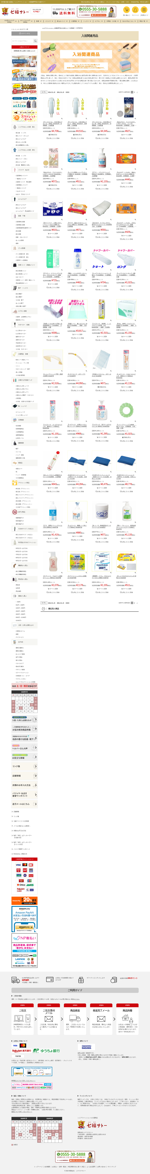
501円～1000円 (20, 605)
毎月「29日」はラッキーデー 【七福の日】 (23, 836)
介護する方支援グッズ (25, 380)
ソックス (86, 21)
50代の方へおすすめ (22, 548)
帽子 (17, 448)
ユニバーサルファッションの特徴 (25, 682)
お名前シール (20, 438)
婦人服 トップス (21, 133)
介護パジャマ (31, 51)
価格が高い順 (60, 92)
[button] (137, 92)
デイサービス (20, 637)
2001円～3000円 (20, 611)
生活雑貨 (18, 426)
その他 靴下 (20, 300)
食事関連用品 (20, 435)
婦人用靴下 (19, 297)
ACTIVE (20, 642)
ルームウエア (22, 199)
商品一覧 (142, 21)
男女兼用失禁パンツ (21, 283)
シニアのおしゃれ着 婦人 (26, 127)
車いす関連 (19, 372)
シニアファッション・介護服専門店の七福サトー (55, 28)
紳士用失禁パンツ (21, 271)
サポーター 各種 (23, 325)
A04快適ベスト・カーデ (23, 676)
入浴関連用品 (20, 432)
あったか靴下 (20, 303)
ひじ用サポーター (21, 330)
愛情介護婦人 (20, 651)
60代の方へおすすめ (22, 551)
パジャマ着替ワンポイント (22, 849)
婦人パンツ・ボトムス (22, 136)
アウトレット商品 (23, 483)
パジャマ (48, 21)
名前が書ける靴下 (21, 306)
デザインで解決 (20, 669)
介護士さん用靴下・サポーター (25, 395)
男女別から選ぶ (23, 579)
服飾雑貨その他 (20, 458)
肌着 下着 (21, 216)
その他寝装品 (20, 478)
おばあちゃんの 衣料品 (9, 21)
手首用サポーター (21, 343)
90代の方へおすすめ (22, 560)
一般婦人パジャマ (21, 188)
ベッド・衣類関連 (21, 475)
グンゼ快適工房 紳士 (22, 254)
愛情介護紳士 (20, 648)
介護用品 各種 (23, 354)
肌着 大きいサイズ (21, 237)
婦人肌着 (18, 234)
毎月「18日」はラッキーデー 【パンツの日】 (23, 843)
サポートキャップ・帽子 (23, 369)
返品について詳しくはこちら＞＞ (21, 1112)
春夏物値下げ (20, 518)
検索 (35, 41)
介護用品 (74, 21)
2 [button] (134, 92)
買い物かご (126, 15)
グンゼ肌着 (21, 248)
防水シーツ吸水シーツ (22, 360)
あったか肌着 (20, 240)
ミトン (18, 366)
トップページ (38, 1167)
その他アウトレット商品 (23, 507)
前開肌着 (16, 51)
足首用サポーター (21, 346)
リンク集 (16, 816)
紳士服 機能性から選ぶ (23, 165)
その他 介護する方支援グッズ (25, 401)
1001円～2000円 (20, 608)
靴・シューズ (22, 406)
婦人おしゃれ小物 (21, 142)
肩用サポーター (20, 340)
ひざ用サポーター (21, 333)
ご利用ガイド (144, 11)
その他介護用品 (20, 375)
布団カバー (19, 468)
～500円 (18, 602)
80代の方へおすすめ (22, 557)
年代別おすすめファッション (27, 542)
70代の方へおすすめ (22, 554)
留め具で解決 (20, 666)
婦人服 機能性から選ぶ (22, 145)
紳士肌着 (18, 231)
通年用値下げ (20, 524)
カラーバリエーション (22, 672)
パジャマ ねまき (23, 170)
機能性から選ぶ (23, 565)
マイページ (135, 15)
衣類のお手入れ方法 (20, 830)
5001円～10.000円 (21, 617)
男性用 (18, 585)
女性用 (18, 588)
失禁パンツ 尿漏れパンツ (26, 265)
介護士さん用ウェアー (22, 392)
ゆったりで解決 (20, 654)
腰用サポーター (20, 336)
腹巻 (17, 243)
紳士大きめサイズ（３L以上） (24, 538)
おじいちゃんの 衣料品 (25, 21)
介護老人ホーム (20, 631)
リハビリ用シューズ (21, 415)
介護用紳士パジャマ (21, 175)
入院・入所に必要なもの (25, 625)
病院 (17, 634)
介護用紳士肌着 (20, 221)
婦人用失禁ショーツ (21, 274)
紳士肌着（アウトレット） (23, 501)
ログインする (25, 33)
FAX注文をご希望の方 (20, 854)
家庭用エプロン (20, 320)
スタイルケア (20, 663)
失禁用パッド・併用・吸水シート (25, 280)
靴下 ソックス (23, 288)
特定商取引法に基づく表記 (76, 1167)
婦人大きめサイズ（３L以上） (24, 534)
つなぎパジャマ (20, 191)
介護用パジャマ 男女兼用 (23, 182)
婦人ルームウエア (21, 139)
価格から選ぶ (22, 596)
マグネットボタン (21, 679)
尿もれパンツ (61, 21)
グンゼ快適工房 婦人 (22, 257)
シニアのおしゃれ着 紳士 (26, 150)
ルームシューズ (20, 412)
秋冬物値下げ (20, 521)
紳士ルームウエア (21, 162)
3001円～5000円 (20, 614)
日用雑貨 (72, 28)
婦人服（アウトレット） (23, 491)
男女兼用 (18, 591)
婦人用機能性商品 (21, 571)
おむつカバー (20, 277)
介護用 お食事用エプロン (23, 317)
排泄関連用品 (20, 429)
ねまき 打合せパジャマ (23, 194)
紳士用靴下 (19, 294)
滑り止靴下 (23, 51)
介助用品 (18, 398)
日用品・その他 (111, 21)
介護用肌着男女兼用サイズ (23, 228)
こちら (77, 999)
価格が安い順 (51, 92)
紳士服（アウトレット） (23, 488)
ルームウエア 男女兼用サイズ (25, 211)
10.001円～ (19, 620)
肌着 (37, 21)
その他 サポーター (21, 349)
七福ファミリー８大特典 (21, 821)
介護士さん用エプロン (22, 389)
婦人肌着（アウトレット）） (24, 504)
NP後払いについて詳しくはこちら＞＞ (23, 1081)
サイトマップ (112, 1167)
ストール (18, 452)
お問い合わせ (101, 1167)
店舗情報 (16, 811)
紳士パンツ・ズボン (21, 159)
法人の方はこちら (127, 21)
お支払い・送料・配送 (59, 1167)
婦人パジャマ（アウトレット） (25, 498)
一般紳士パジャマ (21, 179)
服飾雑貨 (21, 443)
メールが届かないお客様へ (22, 826)
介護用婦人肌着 (20, 225)
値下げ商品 (21, 512)
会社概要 (47, 1167)
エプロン (97, 21)
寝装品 (20, 463)
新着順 (67, 92)
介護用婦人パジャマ (21, 185)
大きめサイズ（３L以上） (26, 528)
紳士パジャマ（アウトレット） (25, 495)
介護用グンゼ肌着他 (21, 260)
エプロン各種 (22, 311)
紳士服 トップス (21, 155)
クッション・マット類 (22, 363)
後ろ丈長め (19, 660)
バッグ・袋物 (20, 455)
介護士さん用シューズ (22, 386)
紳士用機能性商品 (21, 574)
